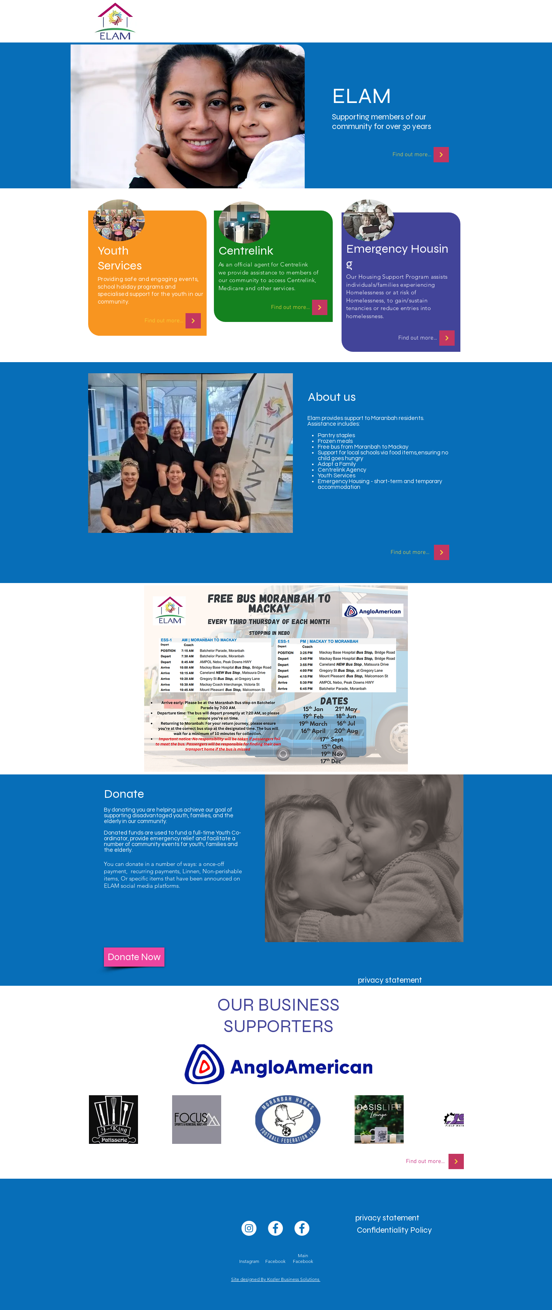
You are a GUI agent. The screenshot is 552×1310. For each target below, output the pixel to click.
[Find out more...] (412, 154)
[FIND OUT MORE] (441, 154)
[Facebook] (275, 1228)
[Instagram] (249, 1228)
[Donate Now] (134, 957)
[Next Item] (450, 1119)
